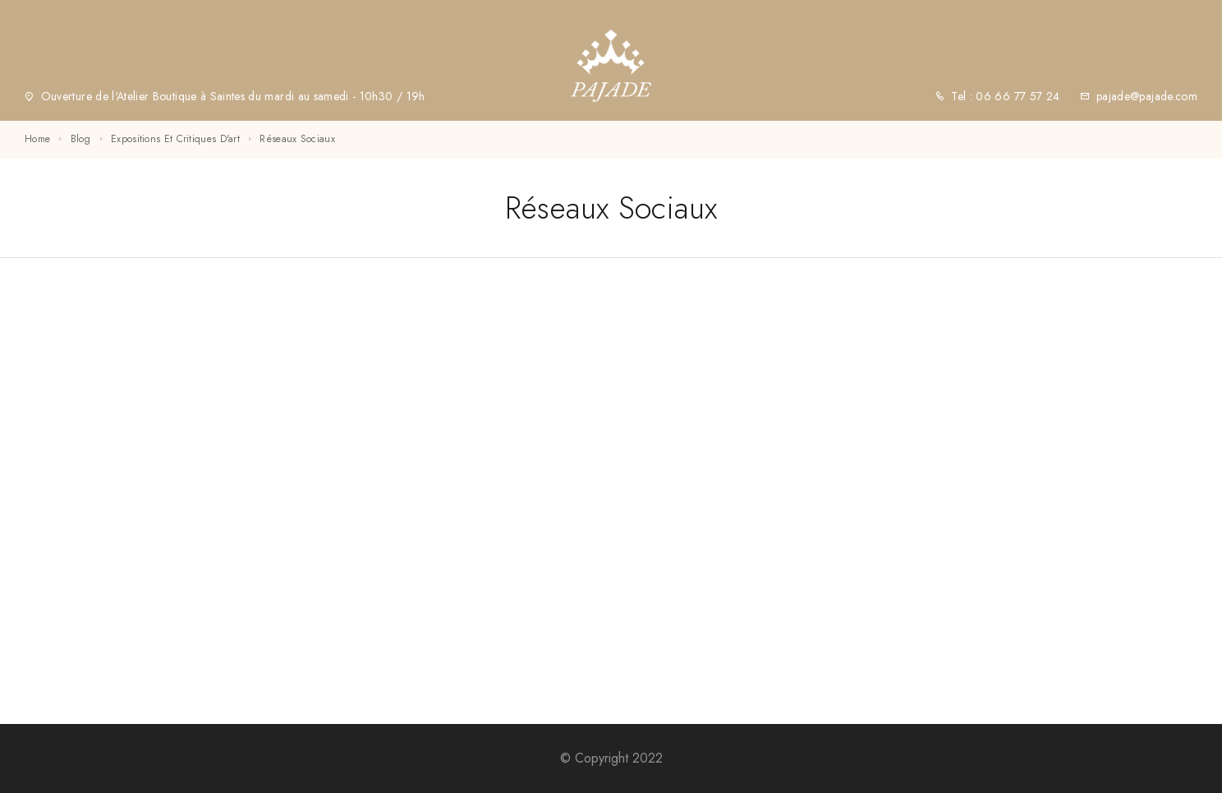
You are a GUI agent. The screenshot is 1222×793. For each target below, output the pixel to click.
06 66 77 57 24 (1015, 96)
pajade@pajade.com (1146, 96)
